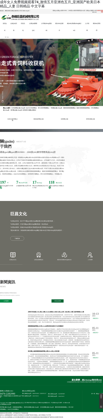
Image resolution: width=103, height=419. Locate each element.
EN (8, 37)
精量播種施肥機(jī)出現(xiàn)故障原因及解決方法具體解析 (46, 327)
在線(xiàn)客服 (101, 395)
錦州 (61, 403)
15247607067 (61, 394)
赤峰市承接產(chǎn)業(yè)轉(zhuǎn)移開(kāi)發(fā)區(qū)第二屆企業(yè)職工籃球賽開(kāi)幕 (56, 312)
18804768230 (35, 396)
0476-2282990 (7, 394)
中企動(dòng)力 (55, 403)
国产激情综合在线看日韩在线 (55, 418)
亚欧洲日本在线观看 (31, 418)
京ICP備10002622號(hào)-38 (31, 403)
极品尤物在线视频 (42, 418)
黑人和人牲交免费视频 (6, 418)
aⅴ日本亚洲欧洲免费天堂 (19, 418)
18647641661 (35, 394)
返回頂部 (101, 407)
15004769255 (61, 397)
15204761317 (43, 394)
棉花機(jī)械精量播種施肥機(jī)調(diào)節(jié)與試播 (43, 352)
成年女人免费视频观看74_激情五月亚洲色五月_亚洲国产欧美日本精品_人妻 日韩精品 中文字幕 (25, 416)
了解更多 (17, 239)
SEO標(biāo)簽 (66, 403)
